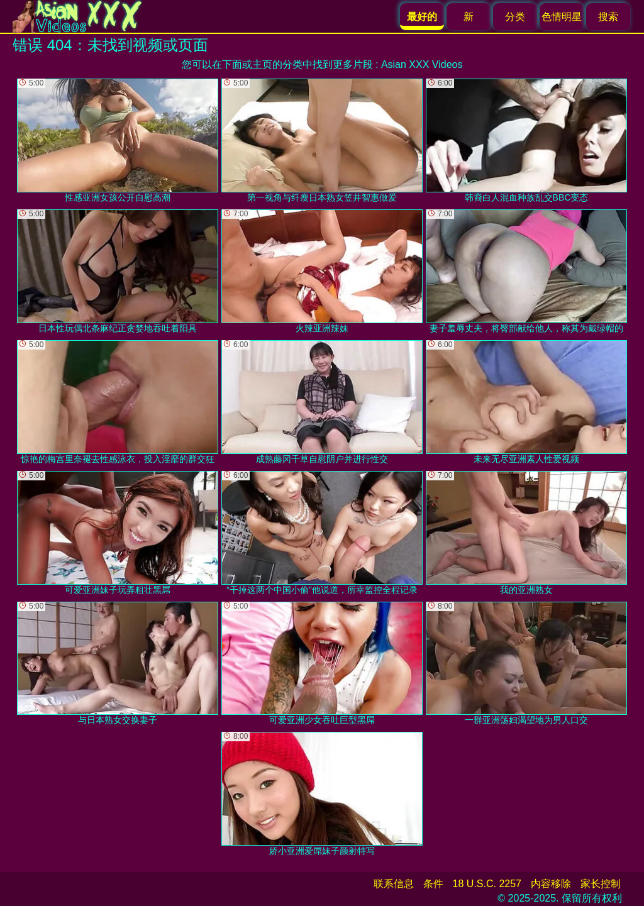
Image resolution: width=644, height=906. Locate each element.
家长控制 (600, 883)
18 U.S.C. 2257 (487, 883)
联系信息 (394, 883)
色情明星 (561, 16)
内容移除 (551, 883)
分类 (515, 16)
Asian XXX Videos (422, 64)
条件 (433, 883)
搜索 (608, 16)
